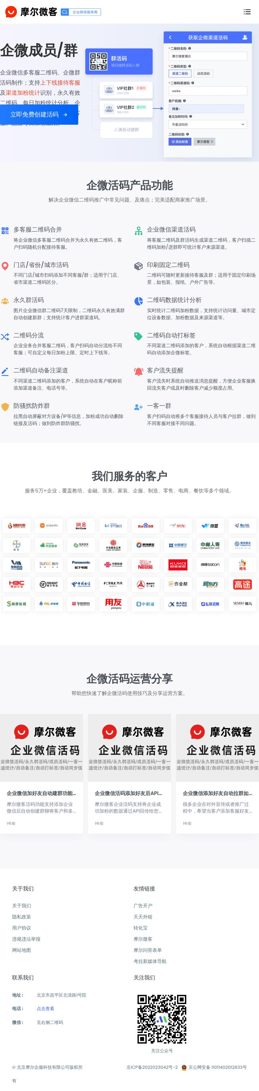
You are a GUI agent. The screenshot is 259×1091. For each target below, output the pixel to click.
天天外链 (143, 916)
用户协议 (21, 928)
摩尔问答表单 (148, 950)
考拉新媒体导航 (150, 961)
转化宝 (141, 928)
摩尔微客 (143, 939)
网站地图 (21, 950)
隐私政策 (21, 916)
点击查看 (45, 1008)
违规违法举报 (26, 939)
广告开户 (143, 905)
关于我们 (21, 905)
